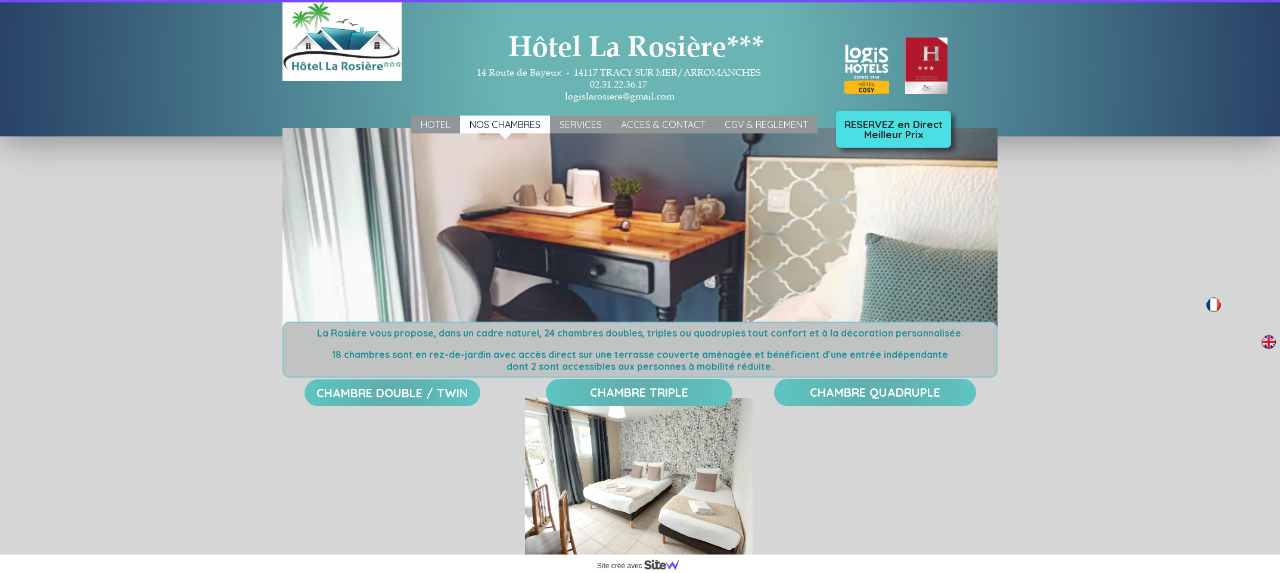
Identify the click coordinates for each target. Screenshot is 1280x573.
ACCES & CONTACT (663, 124)
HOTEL (436, 124)
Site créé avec (643, 566)
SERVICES (581, 124)
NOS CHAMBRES (505, 124)
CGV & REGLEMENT (766, 124)
